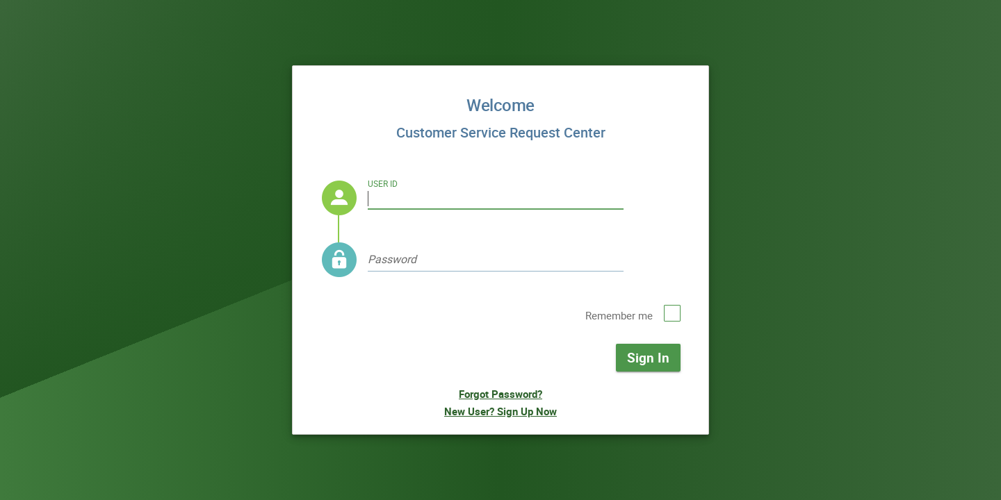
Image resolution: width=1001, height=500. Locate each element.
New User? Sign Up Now (500, 411)
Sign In (648, 357)
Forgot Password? (500, 394)
